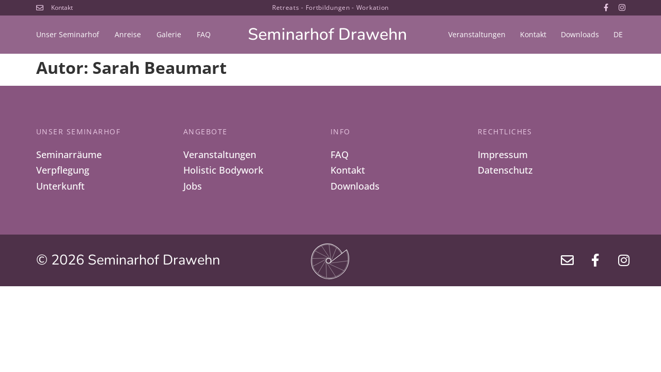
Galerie (168, 34)
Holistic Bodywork (223, 170)
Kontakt (533, 34)
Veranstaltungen (477, 34)
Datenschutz (505, 170)
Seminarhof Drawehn (327, 34)
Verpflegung (62, 170)
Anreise (128, 34)
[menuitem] (618, 34)
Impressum (503, 154)
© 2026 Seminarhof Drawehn (128, 261)
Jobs (192, 186)
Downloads (580, 34)
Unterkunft (60, 186)
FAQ (204, 34)
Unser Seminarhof (67, 34)
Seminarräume (69, 154)
